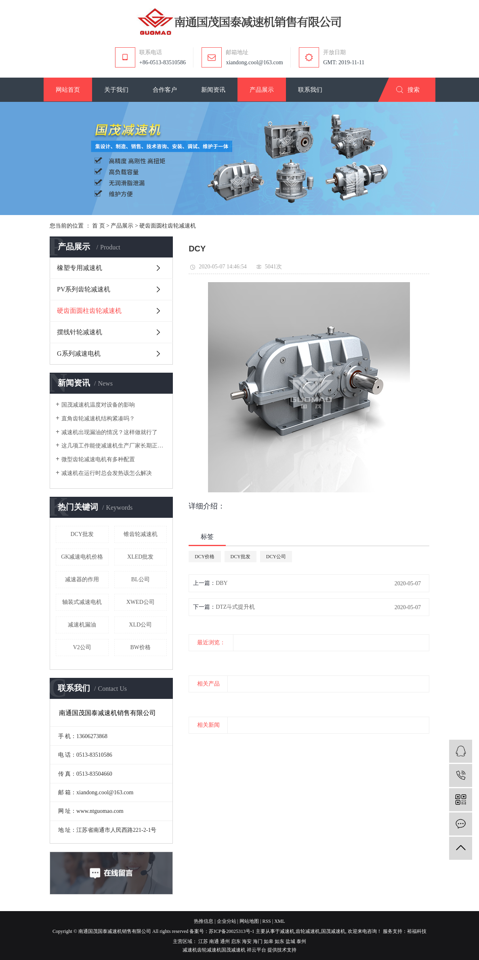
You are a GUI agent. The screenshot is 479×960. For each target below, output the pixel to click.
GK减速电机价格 (82, 557)
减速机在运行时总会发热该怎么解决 (106, 473)
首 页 (98, 226)
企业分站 (226, 921)
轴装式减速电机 (82, 602)
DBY (222, 583)
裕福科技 (416, 931)
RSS (266, 921)
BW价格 (140, 647)
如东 (279, 941)
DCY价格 (204, 556)
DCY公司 (276, 556)
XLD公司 (140, 625)
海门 (258, 941)
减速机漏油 (82, 625)
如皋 (268, 941)
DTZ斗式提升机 (235, 607)
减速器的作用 (82, 579)
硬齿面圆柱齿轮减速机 (167, 226)
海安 (247, 941)
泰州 (301, 941)
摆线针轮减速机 (79, 332)
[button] (68, 90)
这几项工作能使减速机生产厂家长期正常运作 (114, 446)
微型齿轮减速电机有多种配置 (98, 459)
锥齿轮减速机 (141, 534)
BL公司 (140, 579)
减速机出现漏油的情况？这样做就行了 (109, 432)
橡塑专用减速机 (79, 267)
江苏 (203, 941)
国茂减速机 (333, 931)
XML (279, 921)
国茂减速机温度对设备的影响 (98, 405)
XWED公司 (140, 602)
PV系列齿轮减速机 (83, 289)
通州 (225, 941)
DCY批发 (82, 534)
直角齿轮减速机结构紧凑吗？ (98, 419)
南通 (214, 941)
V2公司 (82, 647)
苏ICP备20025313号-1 (231, 931)
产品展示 (122, 226)
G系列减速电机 (79, 353)
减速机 (287, 931)
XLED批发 (140, 557)
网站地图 (249, 921)
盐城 (290, 941)
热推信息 (203, 921)
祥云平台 (256, 950)
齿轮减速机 (308, 931)
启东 (236, 941)
